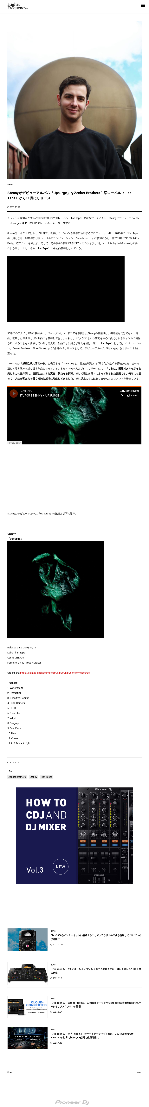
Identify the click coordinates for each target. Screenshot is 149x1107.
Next (139, 1072)
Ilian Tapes (46, 777)
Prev (9, 1072)
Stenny (33, 777)
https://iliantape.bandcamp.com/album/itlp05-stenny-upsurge (55, 672)
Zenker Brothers (17, 777)
